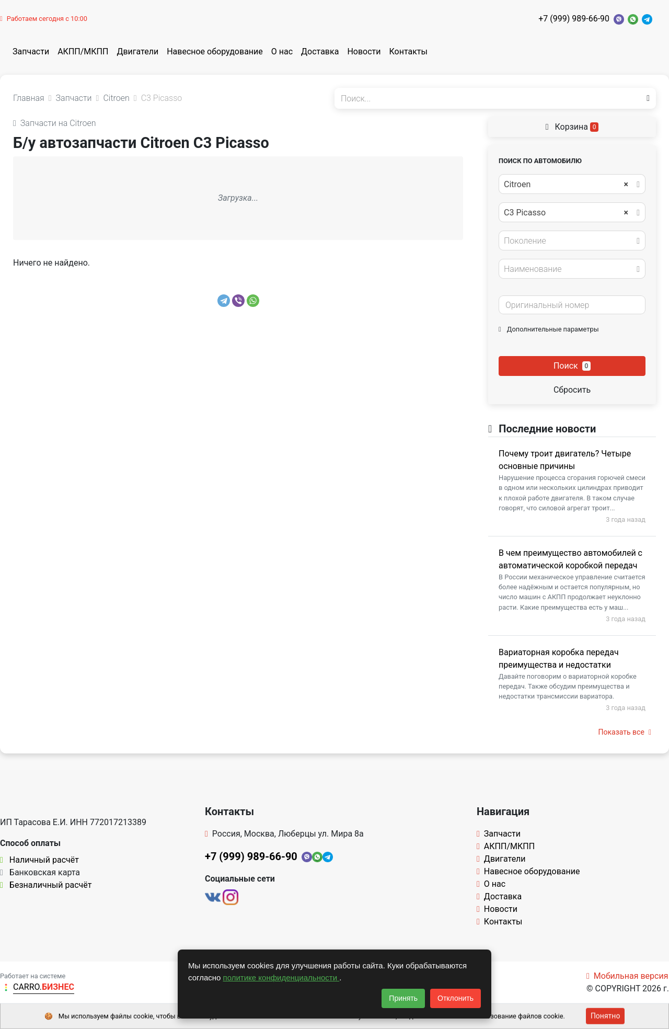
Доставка (320, 51)
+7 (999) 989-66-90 (573, 19)
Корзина (572, 127)
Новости (363, 51)
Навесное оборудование (215, 51)
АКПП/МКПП (82, 51)
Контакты (408, 51)
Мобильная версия (627, 976)
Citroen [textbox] (566, 184)
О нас (282, 51)
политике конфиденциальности (281, 977)
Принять (403, 998)
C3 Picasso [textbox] (566, 212)
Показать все (624, 732)
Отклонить (455, 998)
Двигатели (137, 51)
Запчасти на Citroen (54, 123)
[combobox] (572, 184)
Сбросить (572, 390)
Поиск (572, 366)
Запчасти (31, 51)
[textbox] (569, 241)
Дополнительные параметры (549, 329)
